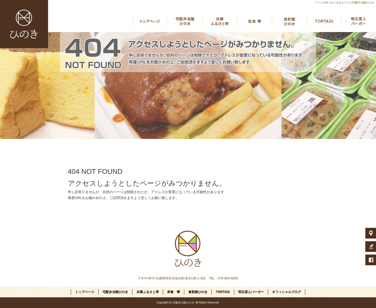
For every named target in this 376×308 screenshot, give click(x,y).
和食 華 (254, 21)
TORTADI (324, 21)
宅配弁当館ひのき (185, 21)
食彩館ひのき (289, 21)
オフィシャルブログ (286, 292)
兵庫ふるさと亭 (219, 21)
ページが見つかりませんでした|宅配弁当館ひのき (344, 2)
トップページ (150, 21)
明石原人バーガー (358, 21)
